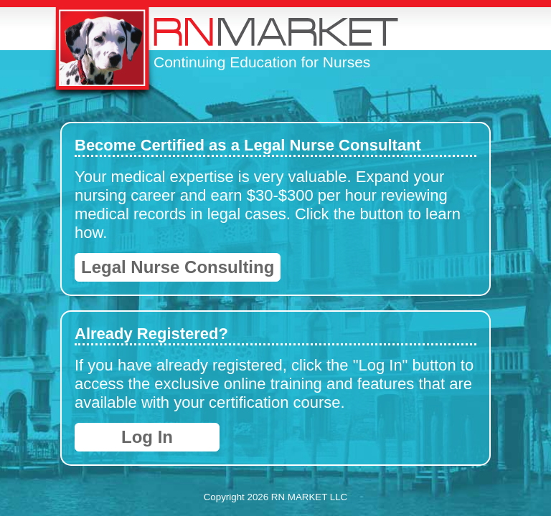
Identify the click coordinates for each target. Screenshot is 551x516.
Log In (147, 436)
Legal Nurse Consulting (177, 267)
